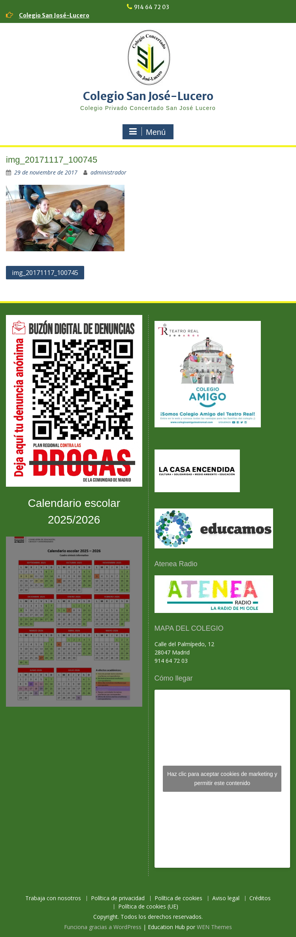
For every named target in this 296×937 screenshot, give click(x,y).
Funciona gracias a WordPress (102, 927)
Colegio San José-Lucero (54, 15)
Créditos (260, 898)
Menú (147, 132)
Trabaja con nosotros (53, 898)
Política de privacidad (118, 898)
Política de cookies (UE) (148, 906)
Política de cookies (178, 898)
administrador (108, 172)
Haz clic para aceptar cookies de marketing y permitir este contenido (222, 778)
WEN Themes (214, 927)
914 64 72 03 (151, 7)
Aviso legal (225, 898)
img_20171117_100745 (45, 272)
